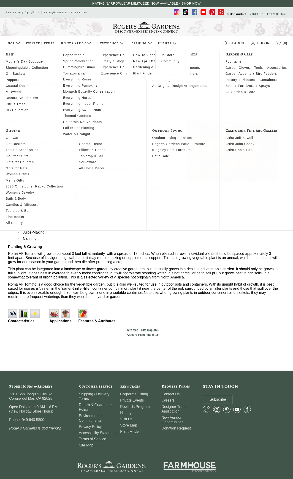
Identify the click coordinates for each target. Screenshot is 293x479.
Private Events (40, 43)
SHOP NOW (191, 3)
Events (168, 43)
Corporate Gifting (134, 394)
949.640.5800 (28, 12)
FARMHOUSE (277, 14)
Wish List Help (254, 99)
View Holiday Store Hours (31, 411)
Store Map (128, 425)
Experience (111, 43)
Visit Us (126, 419)
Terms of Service (92, 439)
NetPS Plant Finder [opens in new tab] (141, 334)
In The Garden (75, 43)
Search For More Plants (254, 87)
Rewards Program (135, 407)
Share (25, 110)
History (126, 413)
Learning (141, 43)
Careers (168, 400)
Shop (13, 43)
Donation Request (176, 428)
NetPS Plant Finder (240, 190)
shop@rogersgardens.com (66, 12)
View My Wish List (255, 93)
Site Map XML (150, 330)
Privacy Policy (90, 427)
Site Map (132, 330)
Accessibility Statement (98, 433)
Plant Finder (130, 431)
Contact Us (171, 394)
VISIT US (257, 14)
